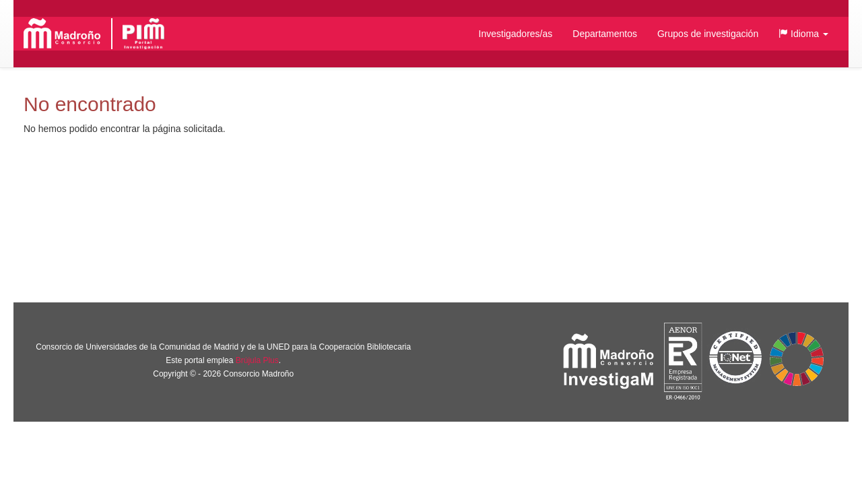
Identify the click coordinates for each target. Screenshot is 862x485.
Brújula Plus (257, 360)
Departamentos (604, 33)
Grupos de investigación (707, 33)
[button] (803, 34)
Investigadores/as (516, 33)
